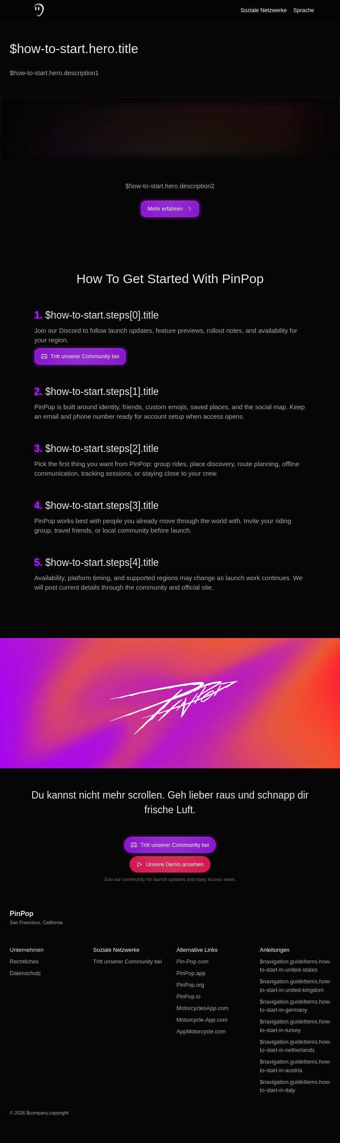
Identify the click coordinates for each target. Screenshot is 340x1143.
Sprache (303, 10)
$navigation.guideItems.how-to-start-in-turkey (295, 1025)
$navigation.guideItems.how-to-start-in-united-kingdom (295, 985)
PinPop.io (189, 996)
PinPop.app (191, 973)
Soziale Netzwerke (263, 10)
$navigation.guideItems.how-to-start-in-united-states (295, 965)
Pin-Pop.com (193, 961)
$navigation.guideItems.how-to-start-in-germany (295, 1006)
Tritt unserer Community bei (127, 961)
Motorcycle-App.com (202, 1020)
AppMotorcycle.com (201, 1031)
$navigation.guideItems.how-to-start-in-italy (295, 1086)
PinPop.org (190, 985)
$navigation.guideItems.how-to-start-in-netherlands (295, 1046)
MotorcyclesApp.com (203, 1008)
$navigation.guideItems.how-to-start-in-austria (295, 1066)
